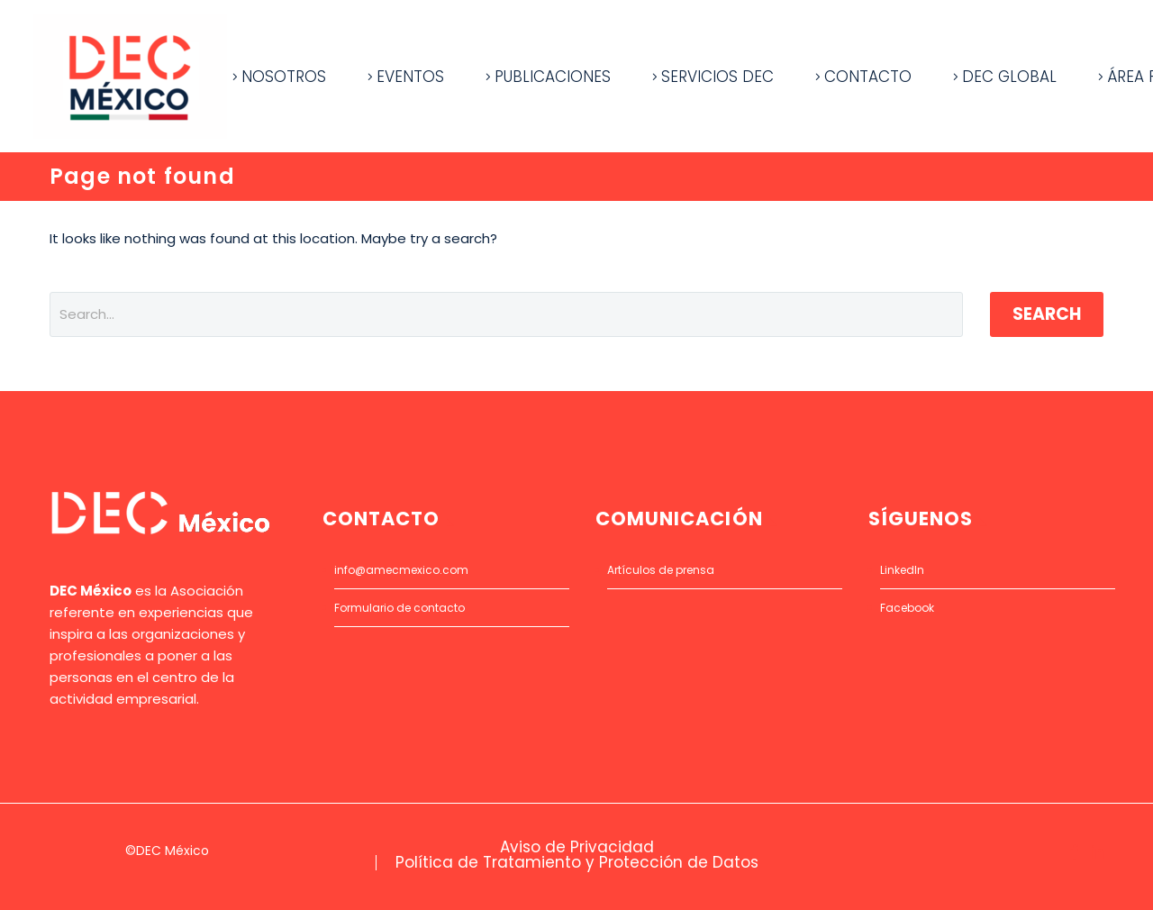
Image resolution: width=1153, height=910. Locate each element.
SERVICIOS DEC (717, 76)
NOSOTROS (283, 76)
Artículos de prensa (660, 570)
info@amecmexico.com (401, 570)
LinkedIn (902, 570)
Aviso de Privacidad (577, 847)
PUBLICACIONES (553, 76)
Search (1046, 314)
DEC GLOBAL (1009, 76)
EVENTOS (410, 76)
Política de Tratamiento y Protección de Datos (576, 862)
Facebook (907, 607)
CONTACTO (868, 76)
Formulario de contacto (399, 607)
